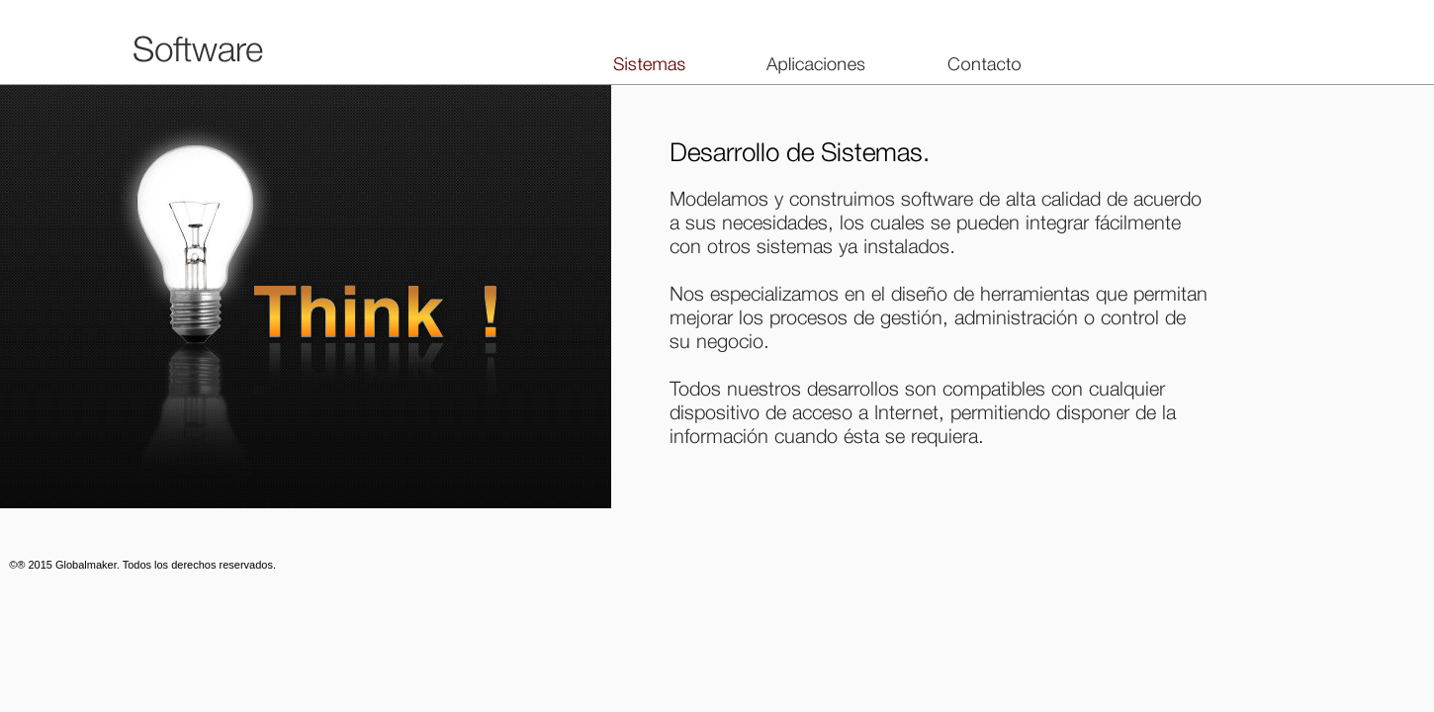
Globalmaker (86, 565)
